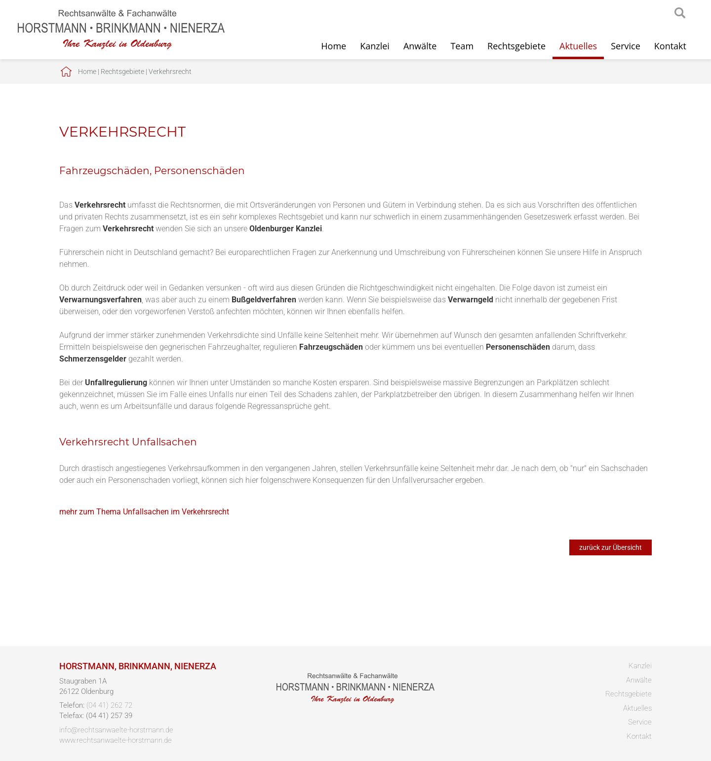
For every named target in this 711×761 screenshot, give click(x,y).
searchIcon (680, 13)
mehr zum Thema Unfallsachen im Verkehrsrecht (144, 511)
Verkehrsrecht (170, 71)
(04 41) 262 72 (109, 705)
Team (462, 46)
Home (333, 46)
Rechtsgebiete (516, 46)
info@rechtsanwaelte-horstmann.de (116, 729)
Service (625, 46)
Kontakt (670, 46)
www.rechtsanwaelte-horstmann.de (115, 740)
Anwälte (419, 46)
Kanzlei (375, 46)
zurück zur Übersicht (610, 547)
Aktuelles (578, 46)
